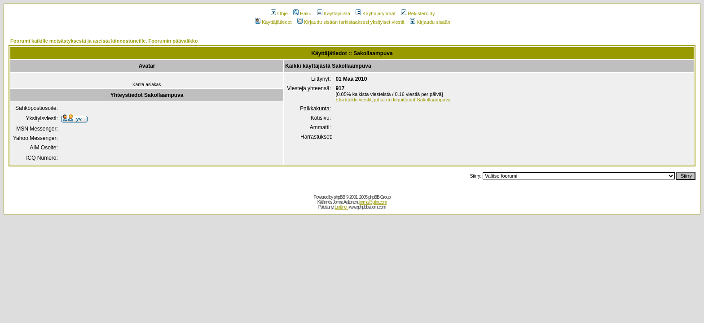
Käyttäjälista (333, 13)
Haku (302, 13)
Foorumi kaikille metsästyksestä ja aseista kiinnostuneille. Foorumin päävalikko (104, 41)
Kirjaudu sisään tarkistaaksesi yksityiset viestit (351, 22)
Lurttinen (341, 207)
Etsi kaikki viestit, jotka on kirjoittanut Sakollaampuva (392, 99)
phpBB (339, 197)
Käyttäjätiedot (273, 22)
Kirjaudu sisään (430, 22)
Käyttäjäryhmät (375, 13)
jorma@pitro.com (373, 202)
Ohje (279, 13)
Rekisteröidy (418, 13)
